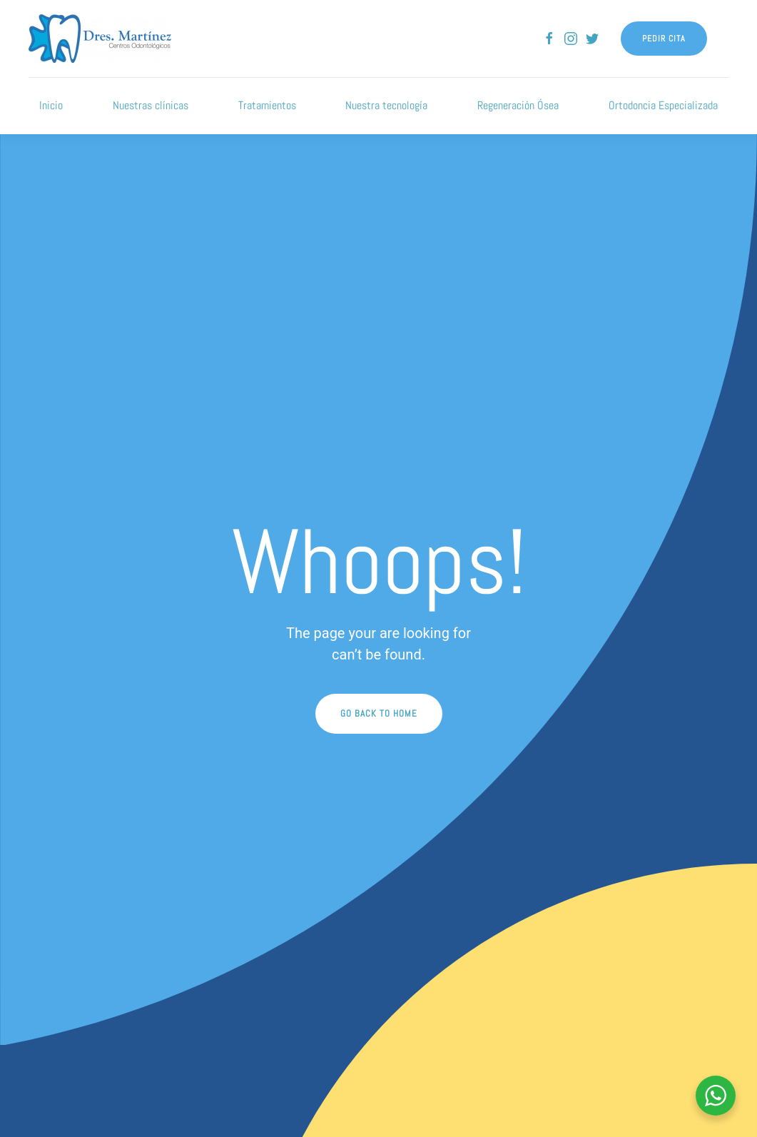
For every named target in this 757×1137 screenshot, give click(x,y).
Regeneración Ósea (518, 105)
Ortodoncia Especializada (663, 105)
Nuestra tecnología (386, 105)
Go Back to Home (378, 713)
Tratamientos (267, 105)
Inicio (51, 105)
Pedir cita (664, 38)
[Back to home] (100, 38)
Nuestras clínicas (150, 105)
